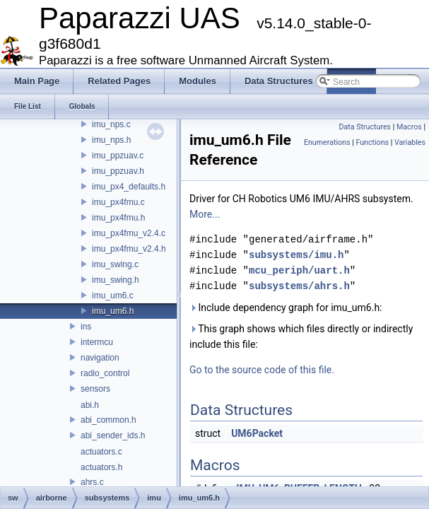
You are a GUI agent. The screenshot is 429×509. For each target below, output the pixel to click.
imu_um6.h (113, 311)
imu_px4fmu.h (118, 218)
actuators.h (101, 467)
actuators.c (101, 452)
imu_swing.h (115, 280)
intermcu (97, 342)
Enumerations (327, 142)
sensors (95, 389)
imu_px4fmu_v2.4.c (128, 233)
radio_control (105, 373)
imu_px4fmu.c (118, 202)
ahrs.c (92, 482)
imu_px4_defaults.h (128, 187)
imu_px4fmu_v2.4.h (129, 249)
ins (86, 327)
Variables (409, 142)
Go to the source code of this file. (261, 369)
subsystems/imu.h (296, 255)
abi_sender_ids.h (113, 435)
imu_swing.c (115, 264)
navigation (100, 358)
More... (204, 214)
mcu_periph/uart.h (299, 270)
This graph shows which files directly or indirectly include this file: (301, 336)
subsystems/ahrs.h (299, 286)
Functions (372, 142)
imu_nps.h (111, 140)
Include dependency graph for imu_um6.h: (285, 307)
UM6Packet (257, 433)
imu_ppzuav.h (118, 171)
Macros (409, 126)
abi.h (90, 405)
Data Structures (365, 126)
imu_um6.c (113, 295)
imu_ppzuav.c (117, 155)
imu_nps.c (111, 124)
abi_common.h (108, 420)
